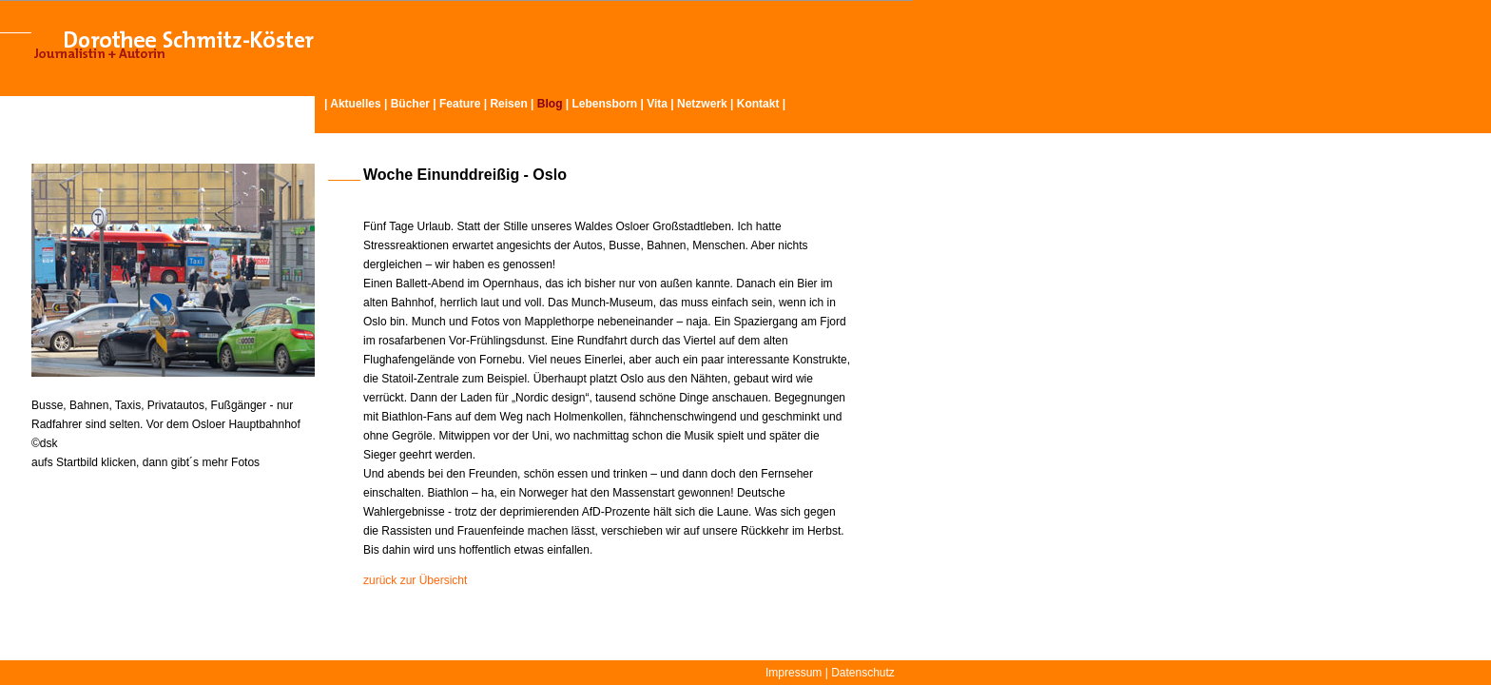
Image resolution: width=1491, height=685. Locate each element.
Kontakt (758, 103)
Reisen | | (530, 103)
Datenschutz (863, 672)
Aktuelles (355, 103)
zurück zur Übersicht (415, 580)
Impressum (793, 672)
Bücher (410, 103)
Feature (459, 103)
